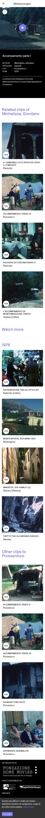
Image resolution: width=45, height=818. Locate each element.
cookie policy (28, 807)
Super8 (17, 65)
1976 (16, 71)
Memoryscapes (22, 3)
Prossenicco (20, 68)
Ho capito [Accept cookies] (7, 814)
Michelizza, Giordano (24, 63)
